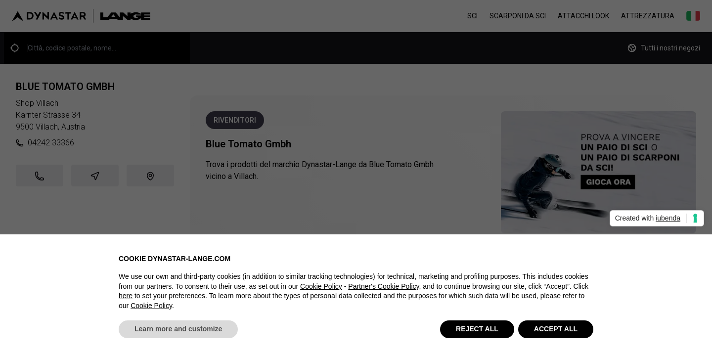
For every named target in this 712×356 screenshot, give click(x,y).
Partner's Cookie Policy (383, 286)
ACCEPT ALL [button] (556, 329)
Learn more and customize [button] (178, 329)
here (126, 296)
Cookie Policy (321, 286)
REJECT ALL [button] (477, 329)
